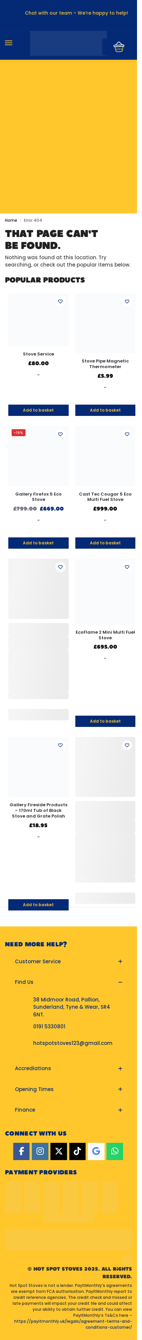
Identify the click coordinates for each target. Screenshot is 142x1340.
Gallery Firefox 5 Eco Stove (38, 497)
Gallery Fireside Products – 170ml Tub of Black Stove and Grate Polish (38, 810)
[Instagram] (40, 1151)
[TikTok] (77, 1151)
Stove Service (38, 354)
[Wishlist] (60, 301)
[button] (68, 962)
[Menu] (15, 43)
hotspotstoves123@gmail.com (72, 1043)
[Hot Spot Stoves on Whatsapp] (114, 1151)
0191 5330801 (49, 1026)
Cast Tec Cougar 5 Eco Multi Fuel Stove (105, 497)
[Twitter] (58, 1151)
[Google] (96, 1151)
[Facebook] (21, 1151)
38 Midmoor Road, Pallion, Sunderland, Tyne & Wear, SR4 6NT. (71, 1007)
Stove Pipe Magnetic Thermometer (105, 364)
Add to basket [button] (38, 410)
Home (11, 220)
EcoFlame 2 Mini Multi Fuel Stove (105, 635)
